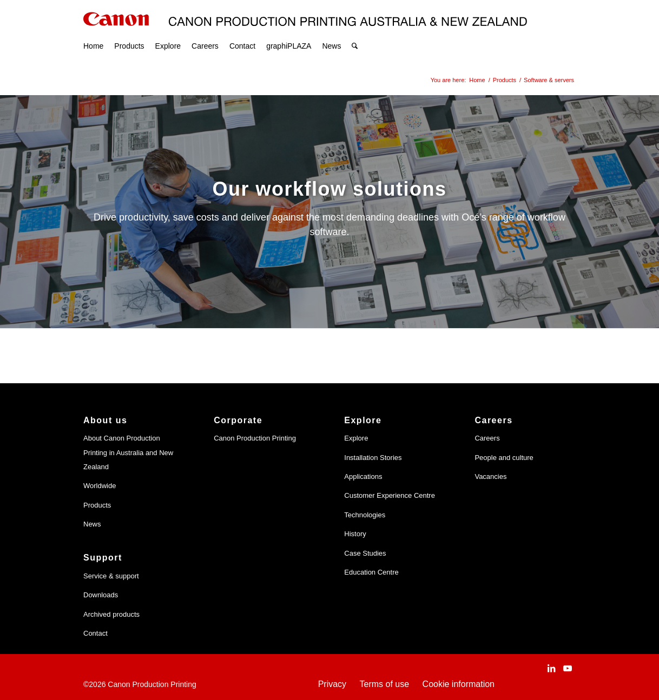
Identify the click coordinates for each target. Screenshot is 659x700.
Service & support (111, 576)
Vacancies (490, 476)
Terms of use (385, 684)
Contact (95, 633)
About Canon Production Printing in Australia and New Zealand (128, 452)
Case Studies (365, 553)
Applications (363, 476)
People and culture (504, 458)
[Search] (355, 32)
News (92, 524)
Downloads (100, 595)
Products (97, 505)
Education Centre (371, 572)
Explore (356, 438)
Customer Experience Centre (389, 495)
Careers (487, 438)
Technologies (364, 515)
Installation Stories (372, 458)
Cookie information (459, 684)
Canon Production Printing (255, 438)
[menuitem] (93, 32)
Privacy (332, 684)
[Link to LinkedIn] (551, 668)
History (355, 534)
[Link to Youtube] (567, 668)
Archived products (111, 614)
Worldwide (99, 486)
